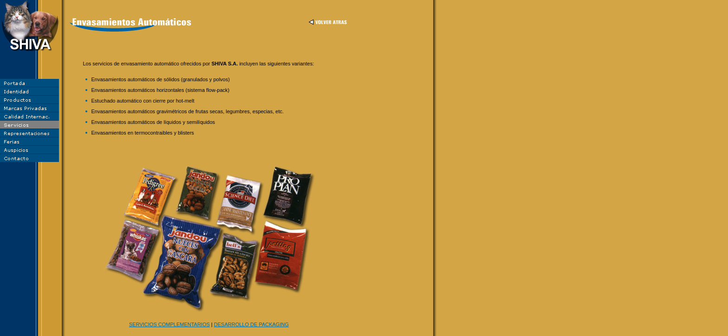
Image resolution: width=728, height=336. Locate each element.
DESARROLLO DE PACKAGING (251, 324)
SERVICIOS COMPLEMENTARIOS (169, 324)
